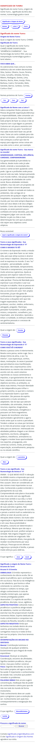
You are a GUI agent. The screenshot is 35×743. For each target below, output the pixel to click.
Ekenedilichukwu (22, 711)
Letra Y (15, 26)
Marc (4, 462)
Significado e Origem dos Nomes (19, 736)
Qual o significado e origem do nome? (15, 235)
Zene (18, 557)
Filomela (5, 335)
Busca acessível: (7, 231)
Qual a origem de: (7, 330)
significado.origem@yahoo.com (21, 734)
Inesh (27, 557)
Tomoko (20, 330)
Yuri (22, 100)
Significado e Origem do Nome (12, 21)
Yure (13, 100)
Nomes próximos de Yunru (11, 95)
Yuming (27, 95)
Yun (4, 100)
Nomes (4, 26)
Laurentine (21, 457)
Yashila (4, 716)
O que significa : (7, 557)
